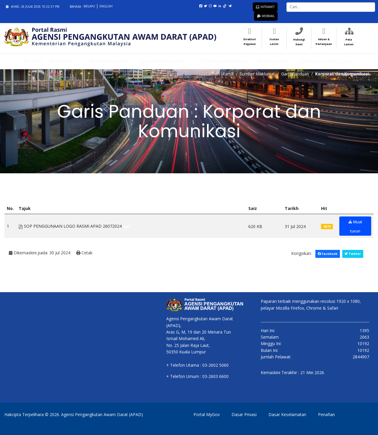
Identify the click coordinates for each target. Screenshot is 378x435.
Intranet (265, 7)
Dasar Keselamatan (287, 414)
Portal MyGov (206, 414)
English (106, 6)
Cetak (84, 252)
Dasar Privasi (244, 414)
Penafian (326, 414)
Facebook (327, 253)
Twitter (352, 253)
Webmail (266, 16)
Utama (33, 61)
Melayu (90, 6)
